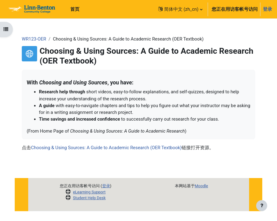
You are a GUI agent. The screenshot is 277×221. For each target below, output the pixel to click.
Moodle (201, 186)
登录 (267, 9)
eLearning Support (89, 192)
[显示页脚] (261, 205)
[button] (180, 9)
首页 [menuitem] (74, 9)
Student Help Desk (89, 198)
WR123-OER (34, 39)
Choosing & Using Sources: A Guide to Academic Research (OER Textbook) (106, 147)
